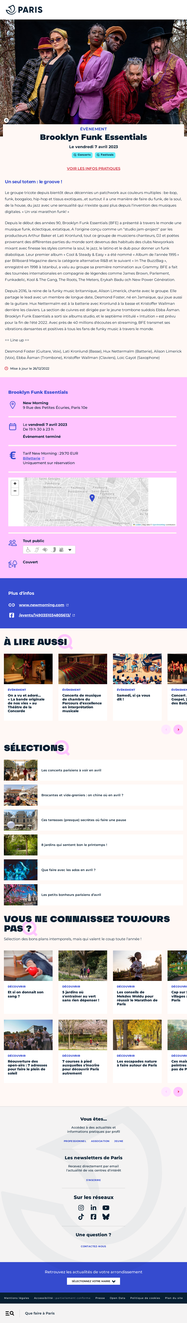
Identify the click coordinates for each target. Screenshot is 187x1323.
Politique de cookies (145, 1298)
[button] (92, 498)
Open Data (117, 1298)
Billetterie (31, 458)
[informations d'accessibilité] (49, 550)
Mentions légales (16, 1298)
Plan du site (174, 1298)
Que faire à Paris (40, 1313)
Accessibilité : (62, 1298)
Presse (100, 1298)
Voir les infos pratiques (93, 168)
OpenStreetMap (158, 525)
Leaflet (137, 525)
